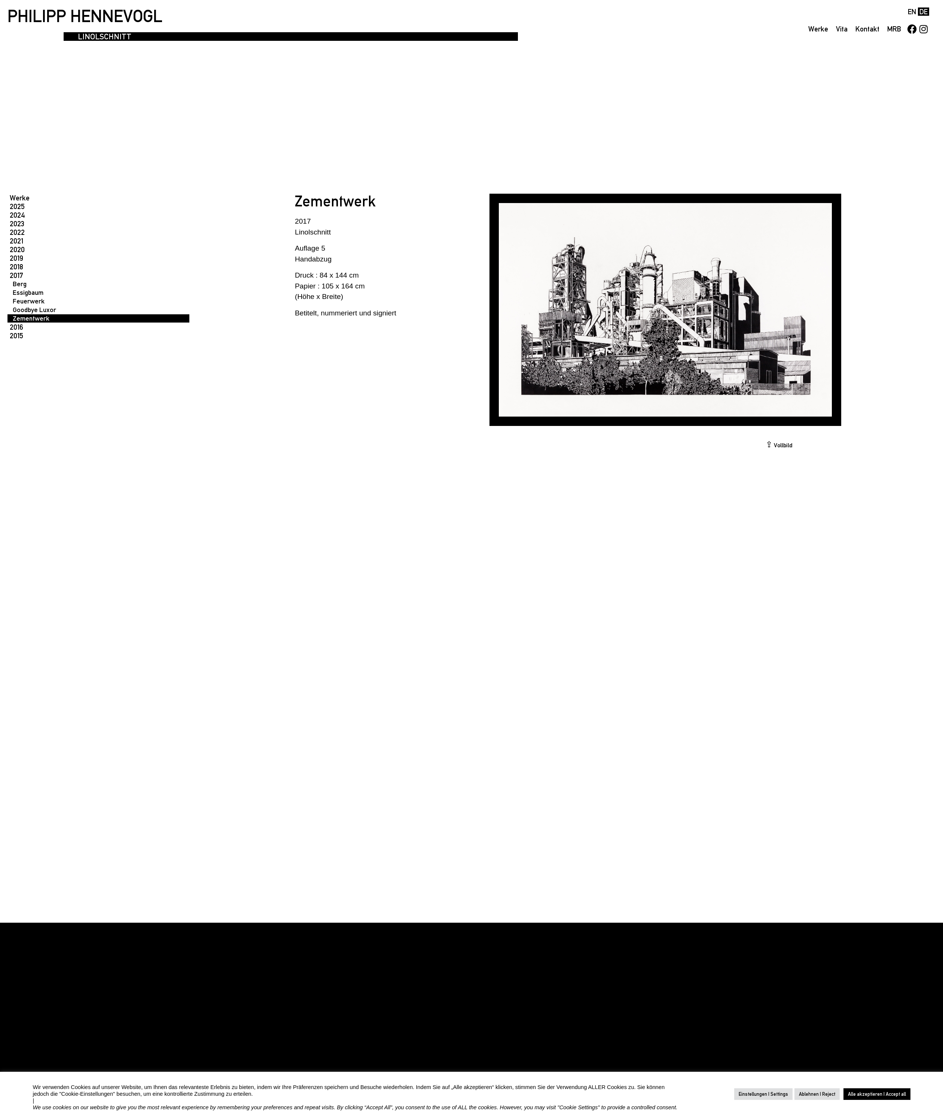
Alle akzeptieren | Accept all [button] (877, 1094)
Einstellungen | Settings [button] (763, 1094)
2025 (17, 206)
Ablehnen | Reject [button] (817, 1094)
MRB (894, 29)
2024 (17, 215)
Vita (842, 29)
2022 (17, 232)
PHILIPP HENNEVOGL (84, 16)
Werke (818, 29)
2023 (17, 224)
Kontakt (867, 29)
